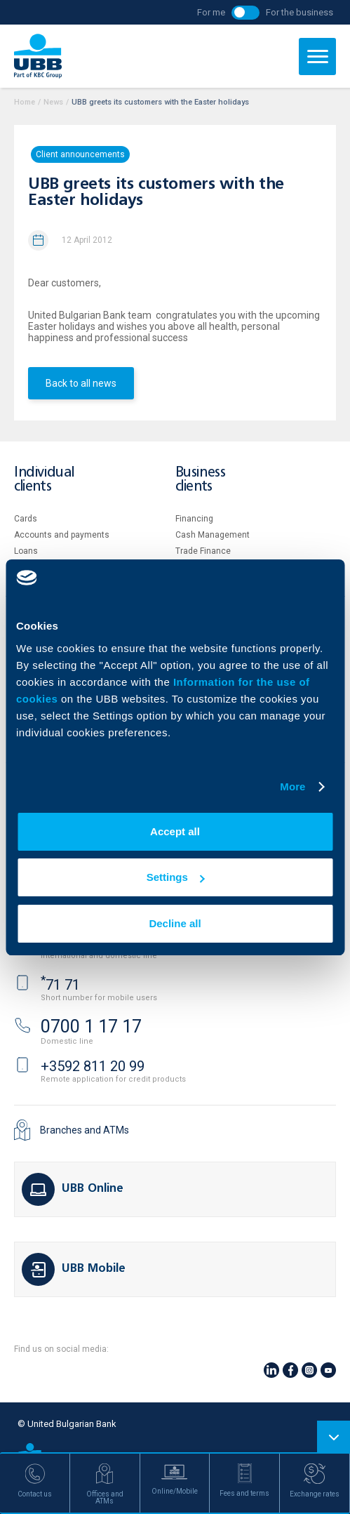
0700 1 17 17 (91, 1026)
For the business (299, 12)
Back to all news (81, 383)
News (53, 102)
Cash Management (212, 535)
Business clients (200, 479)
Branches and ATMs (84, 1130)
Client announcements (80, 154)
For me (211, 12)
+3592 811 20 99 (92, 1066)
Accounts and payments (61, 535)
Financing (194, 519)
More (292, 786)
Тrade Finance (203, 551)
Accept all (175, 831)
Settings (176, 877)
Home (24, 102)
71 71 (60, 984)
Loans (26, 551)
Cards (25, 519)
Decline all (175, 923)
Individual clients (44, 479)
